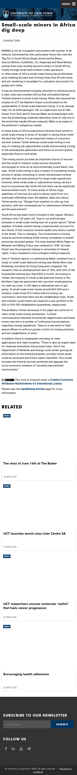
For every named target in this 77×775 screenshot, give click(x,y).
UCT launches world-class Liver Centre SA (34, 533)
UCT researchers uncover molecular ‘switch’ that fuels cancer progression (35, 606)
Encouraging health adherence (26, 674)
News (7, 416)
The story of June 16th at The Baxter (30, 463)
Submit (62, 724)
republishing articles (33, 389)
